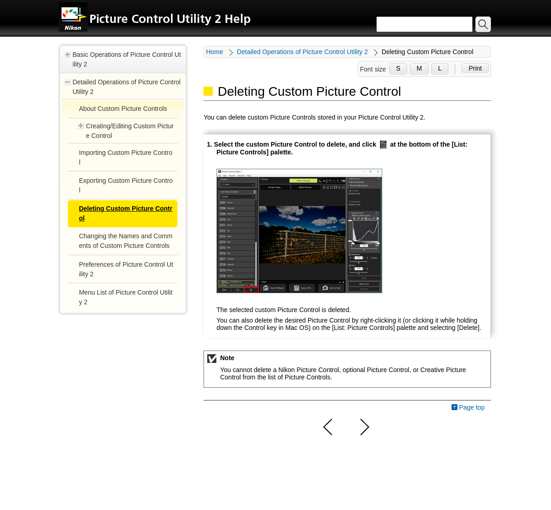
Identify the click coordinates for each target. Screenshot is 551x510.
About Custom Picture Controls (123, 108)
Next (363, 427)
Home (214, 51)
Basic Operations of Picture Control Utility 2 (126, 59)
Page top (472, 407)
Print (475, 68)
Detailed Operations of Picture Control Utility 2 (126, 86)
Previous (328, 427)
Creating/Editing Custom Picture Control (130, 130)
